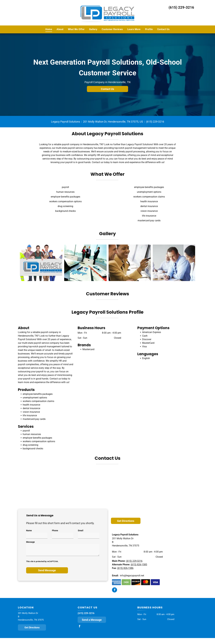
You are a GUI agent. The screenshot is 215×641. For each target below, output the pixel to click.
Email (80, 530)
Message (30, 542)
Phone (55, 530)
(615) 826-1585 (139, 564)
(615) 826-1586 (125, 568)
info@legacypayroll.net (132, 575)
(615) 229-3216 (181, 7)
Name (29, 530)
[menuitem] (48, 29)
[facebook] (114, 590)
